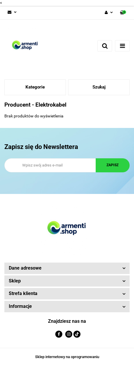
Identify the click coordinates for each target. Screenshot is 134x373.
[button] (123, 13)
